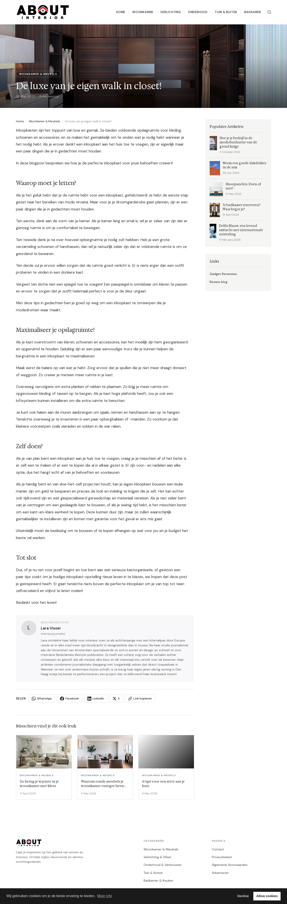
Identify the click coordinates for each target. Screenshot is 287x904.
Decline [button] (243, 896)
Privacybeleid (222, 857)
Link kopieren (140, 699)
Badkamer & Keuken (158, 881)
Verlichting (170, 12)
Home (120, 12)
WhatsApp (42, 699)
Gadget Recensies (223, 274)
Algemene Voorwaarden (230, 865)
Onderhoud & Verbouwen (163, 865)
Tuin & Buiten (226, 12)
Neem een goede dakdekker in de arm (244, 165)
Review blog (218, 282)
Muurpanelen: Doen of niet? (243, 186)
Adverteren (220, 873)
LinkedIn (95, 699)
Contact (218, 849)
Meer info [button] (104, 896)
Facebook (69, 699)
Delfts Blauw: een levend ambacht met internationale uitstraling (241, 230)
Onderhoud (198, 12)
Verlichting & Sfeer (157, 857)
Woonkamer (142, 12)
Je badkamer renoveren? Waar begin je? (241, 207)
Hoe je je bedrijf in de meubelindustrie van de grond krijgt (238, 142)
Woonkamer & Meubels (44, 121)
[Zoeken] (269, 12)
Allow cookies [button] (267, 896)
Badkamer (252, 12)
